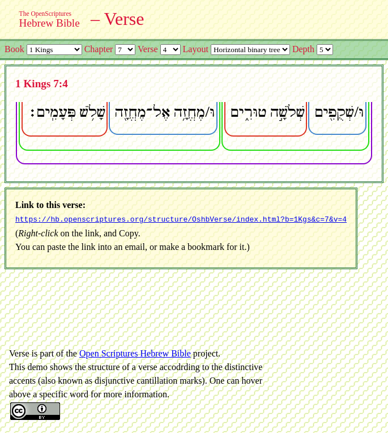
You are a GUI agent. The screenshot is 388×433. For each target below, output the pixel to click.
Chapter (98, 49)
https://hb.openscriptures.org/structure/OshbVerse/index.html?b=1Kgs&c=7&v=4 (181, 219)
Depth (303, 49)
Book (14, 49)
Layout (195, 49)
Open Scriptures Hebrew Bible (135, 352)
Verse (148, 49)
